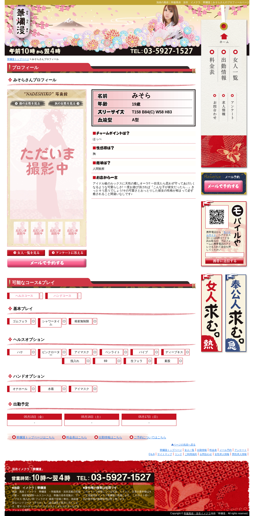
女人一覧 (189, 450)
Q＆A (152, 454)
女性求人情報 (222, 454)
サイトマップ (164, 454)
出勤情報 (202, 450)
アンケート (240, 450)
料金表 (213, 450)
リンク (178, 454)
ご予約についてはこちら (150, 437)
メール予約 (225, 450)
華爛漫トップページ (18, 59)
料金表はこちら (76, 437)
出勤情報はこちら (110, 437)
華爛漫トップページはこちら (35, 437)
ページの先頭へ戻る (184, 444)
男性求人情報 (239, 454)
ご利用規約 (191, 454)
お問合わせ (206, 454)
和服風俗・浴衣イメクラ (197, 513)
